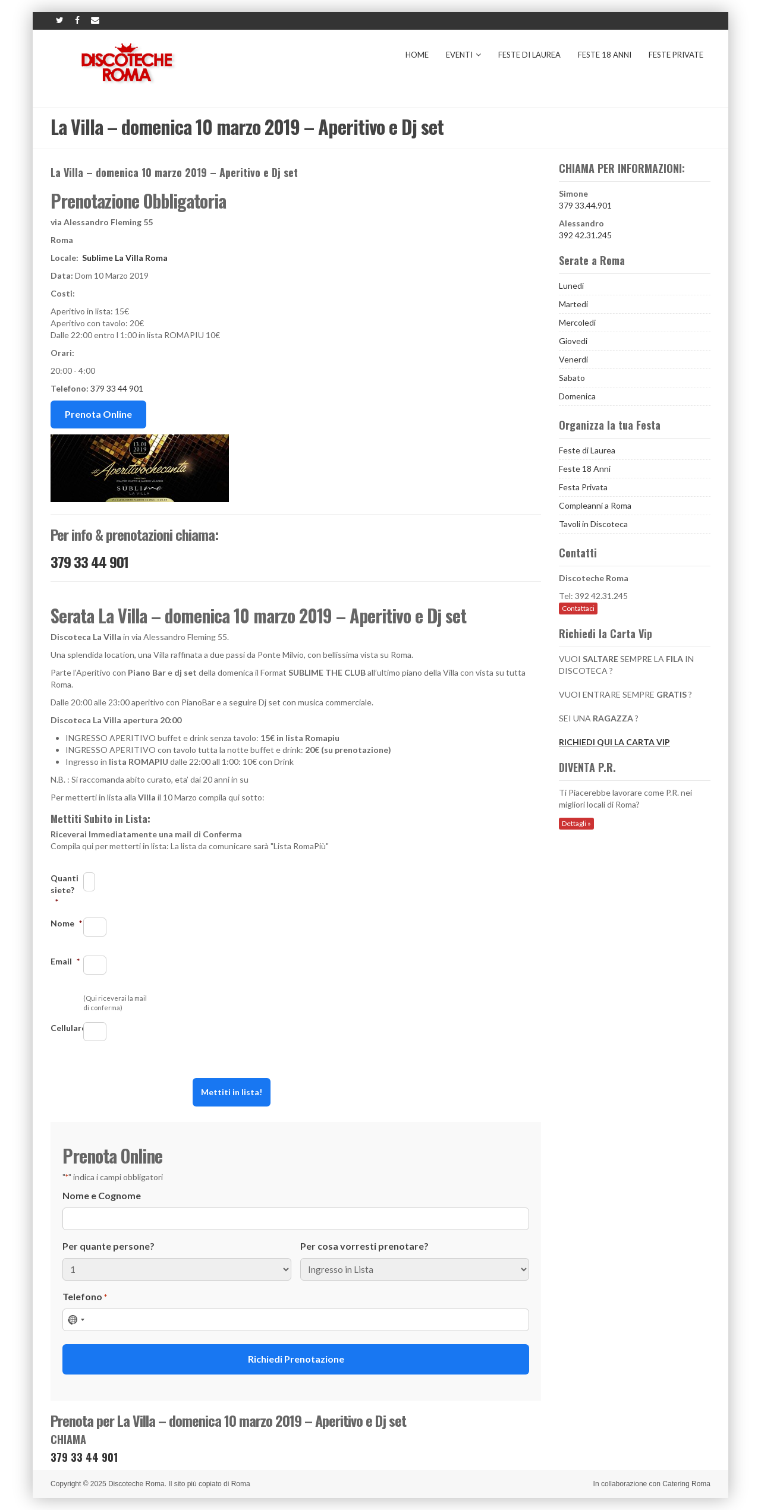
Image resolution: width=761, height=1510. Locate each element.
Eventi (463, 54)
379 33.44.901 (585, 205)
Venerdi (573, 359)
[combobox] (75, 1320)
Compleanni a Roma (595, 505)
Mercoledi (577, 322)
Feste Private (676, 54)
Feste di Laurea (529, 54)
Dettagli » (576, 823)
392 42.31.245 (585, 235)
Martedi (573, 304)
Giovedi (573, 341)
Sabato (572, 378)
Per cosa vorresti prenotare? (364, 1245)
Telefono (84, 1297)
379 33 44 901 (116, 388)
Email (65, 961)
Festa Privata (583, 487)
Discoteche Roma (136, 1484)
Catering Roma (686, 1484)
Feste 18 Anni (604, 54)
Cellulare (67, 1028)
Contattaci (578, 608)
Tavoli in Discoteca (593, 524)
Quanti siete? (64, 890)
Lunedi (571, 285)
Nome (66, 923)
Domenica (577, 396)
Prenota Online (98, 414)
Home (417, 54)
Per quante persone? (108, 1245)
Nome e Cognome (101, 1195)
